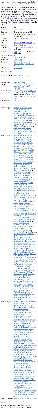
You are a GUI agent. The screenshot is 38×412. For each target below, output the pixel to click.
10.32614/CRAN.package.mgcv (24, 43)
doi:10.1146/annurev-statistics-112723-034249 (17, 19)
